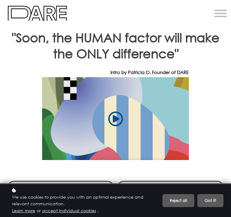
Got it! (210, 200)
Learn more (23, 210)
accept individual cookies (69, 210)
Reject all (178, 200)
